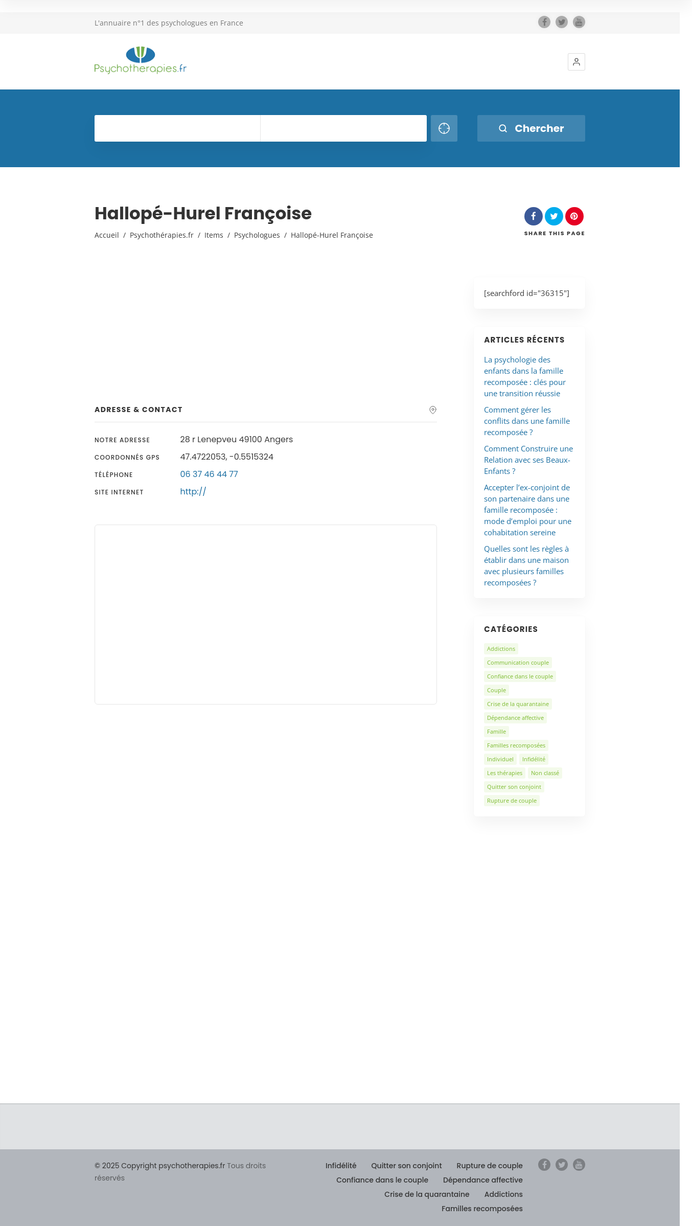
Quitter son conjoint (514, 786)
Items (213, 235)
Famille (496, 731)
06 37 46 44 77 (209, 474)
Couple (496, 690)
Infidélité (533, 759)
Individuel (500, 759)
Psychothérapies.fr (162, 235)
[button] (576, 62)
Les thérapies (504, 773)
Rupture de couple (512, 800)
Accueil (107, 235)
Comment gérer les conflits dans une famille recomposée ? (527, 420)
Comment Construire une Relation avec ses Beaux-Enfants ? (528, 459)
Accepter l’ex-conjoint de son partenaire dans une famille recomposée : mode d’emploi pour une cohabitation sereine (527, 509)
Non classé (545, 773)
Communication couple (518, 662)
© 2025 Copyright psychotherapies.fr (160, 1166)
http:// (193, 491)
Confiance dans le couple (520, 676)
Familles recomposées (516, 745)
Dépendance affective (515, 717)
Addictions (501, 648)
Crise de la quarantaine (518, 704)
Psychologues (257, 235)
